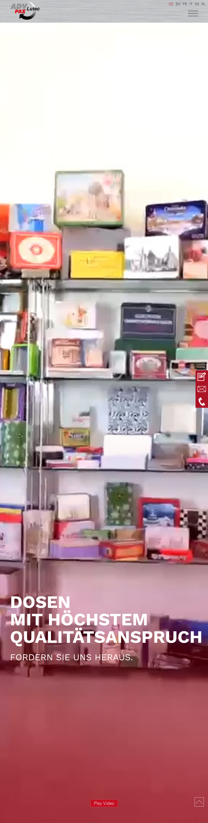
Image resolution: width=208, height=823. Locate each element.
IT (191, 4)
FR (185, 4)
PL (204, 4)
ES (197, 4)
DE (171, 4)
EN (178, 4)
